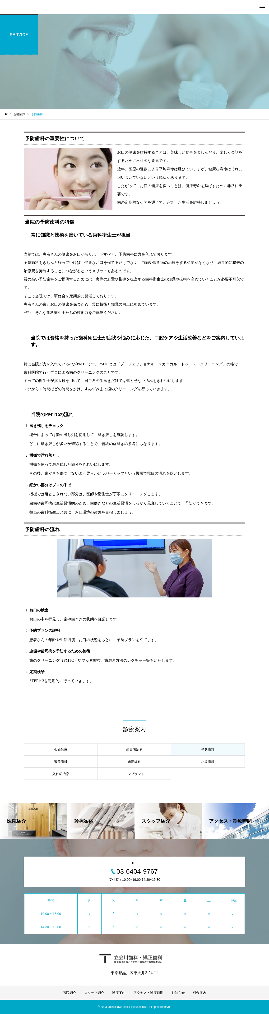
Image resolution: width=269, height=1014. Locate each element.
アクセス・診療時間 (148, 993)
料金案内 (199, 993)
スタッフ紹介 (94, 993)
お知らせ (178, 993)
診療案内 (118, 993)
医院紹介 (69, 993)
